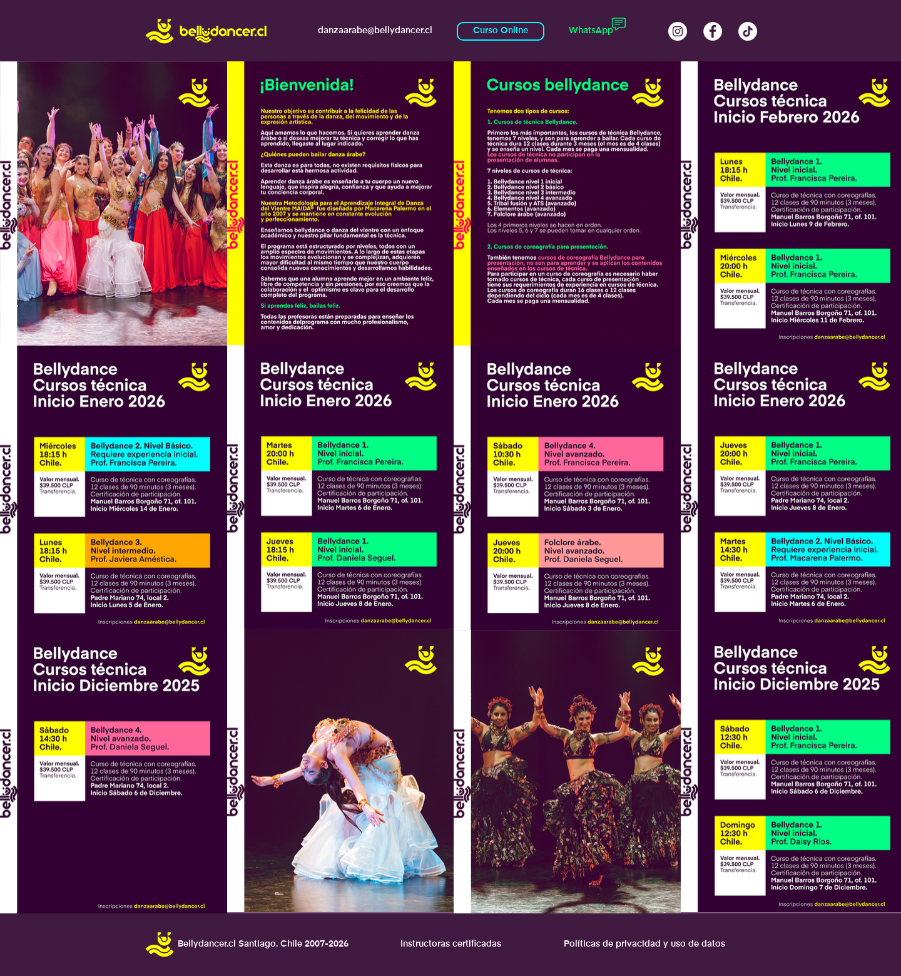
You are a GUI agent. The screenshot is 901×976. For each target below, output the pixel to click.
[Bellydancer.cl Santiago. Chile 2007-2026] (262, 944)
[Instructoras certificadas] (450, 944)
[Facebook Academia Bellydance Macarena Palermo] (712, 31)
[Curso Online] (500, 31)
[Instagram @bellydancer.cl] (677, 31)
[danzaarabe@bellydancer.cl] (374, 31)
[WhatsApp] (590, 31)
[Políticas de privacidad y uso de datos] (644, 944)
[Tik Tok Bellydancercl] (747, 31)
